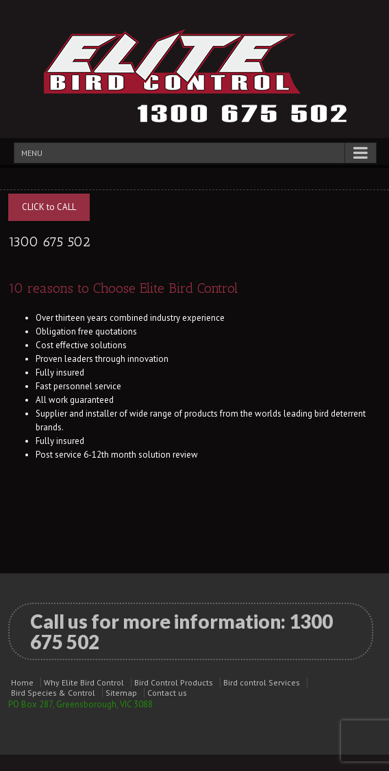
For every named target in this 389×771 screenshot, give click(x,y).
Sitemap (121, 693)
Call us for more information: (181, 631)
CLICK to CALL (49, 207)
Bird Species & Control (53, 693)
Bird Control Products (173, 682)
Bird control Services (261, 682)
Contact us (167, 693)
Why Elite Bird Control (84, 682)
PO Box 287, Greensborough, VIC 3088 (80, 704)
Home (22, 682)
